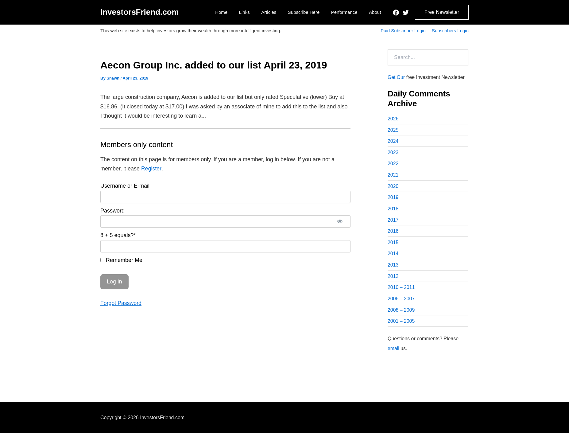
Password (112, 211)
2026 (393, 118)
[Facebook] (396, 13)
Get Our (396, 77)
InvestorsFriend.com (139, 12)
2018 (393, 209)
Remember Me (121, 260)
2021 (393, 175)
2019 (393, 198)
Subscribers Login (450, 30)
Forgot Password (121, 303)
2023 (393, 152)
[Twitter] (406, 13)
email (393, 350)
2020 (393, 186)
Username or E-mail (124, 186)
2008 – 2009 (401, 311)
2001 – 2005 (401, 323)
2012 (393, 277)
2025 (393, 130)
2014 (393, 255)
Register (151, 169)
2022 (393, 164)
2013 (393, 266)
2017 (393, 221)
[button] (442, 12)
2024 (393, 141)
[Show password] (339, 221)
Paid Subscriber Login (403, 30)
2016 (393, 232)
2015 (393, 243)
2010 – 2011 (401, 289)
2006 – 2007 (401, 300)
